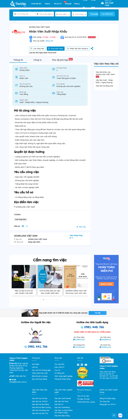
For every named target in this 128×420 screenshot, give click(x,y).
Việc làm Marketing (62, 407)
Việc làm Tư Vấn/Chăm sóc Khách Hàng (63, 411)
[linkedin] (82, 364)
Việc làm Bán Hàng (62, 416)
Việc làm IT (59, 404)
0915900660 (80, 347)
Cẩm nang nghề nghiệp (63, 376)
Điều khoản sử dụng (39, 376)
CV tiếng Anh (59, 373)
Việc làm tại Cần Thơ (40, 413)
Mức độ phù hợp (62, 60)
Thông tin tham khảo (62, 379)
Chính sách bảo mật (40, 373)
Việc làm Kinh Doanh (62, 398)
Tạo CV (57, 370)
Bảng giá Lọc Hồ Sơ (108, 404)
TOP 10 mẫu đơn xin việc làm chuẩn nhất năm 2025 (49, 293)
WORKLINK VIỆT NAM (39, 27)
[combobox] (62, 14)
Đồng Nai (49, 41)
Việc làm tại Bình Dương (41, 407)
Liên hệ (34, 367)
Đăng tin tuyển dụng (107, 398)
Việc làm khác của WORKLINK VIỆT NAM (105, 74)
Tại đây (98, 313)
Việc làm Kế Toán (61, 401)
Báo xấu (81, 227)
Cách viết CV (59, 367)
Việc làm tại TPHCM (40, 401)
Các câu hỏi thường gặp (41, 370)
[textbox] (62, 14)
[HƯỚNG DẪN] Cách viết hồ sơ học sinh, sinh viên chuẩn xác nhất (76, 293)
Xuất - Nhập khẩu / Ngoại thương (34, 102)
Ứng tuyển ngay (55, 48)
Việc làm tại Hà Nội (39, 398)
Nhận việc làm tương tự (77, 48)
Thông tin (18, 60)
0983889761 (106, 340)
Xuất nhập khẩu (20, 219)
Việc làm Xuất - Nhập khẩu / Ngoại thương (104, 81)
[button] (44, 299)
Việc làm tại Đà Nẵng (40, 404)
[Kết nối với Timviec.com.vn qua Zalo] (120, 416)
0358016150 (106, 347)
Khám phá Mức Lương (86, 402)
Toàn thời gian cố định (66, 78)
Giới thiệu (35, 364)
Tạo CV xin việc (83, 396)
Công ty (38, 60)
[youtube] (86, 364)
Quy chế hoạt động (39, 379)
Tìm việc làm (59, 364)
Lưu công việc (37, 48)
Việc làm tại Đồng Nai (104, 86)
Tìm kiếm (94, 14)
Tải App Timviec (83, 399)
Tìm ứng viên (105, 401)
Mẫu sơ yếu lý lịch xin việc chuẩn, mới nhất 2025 (24, 293)
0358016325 (80, 340)
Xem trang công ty (76, 236)
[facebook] (78, 364)
